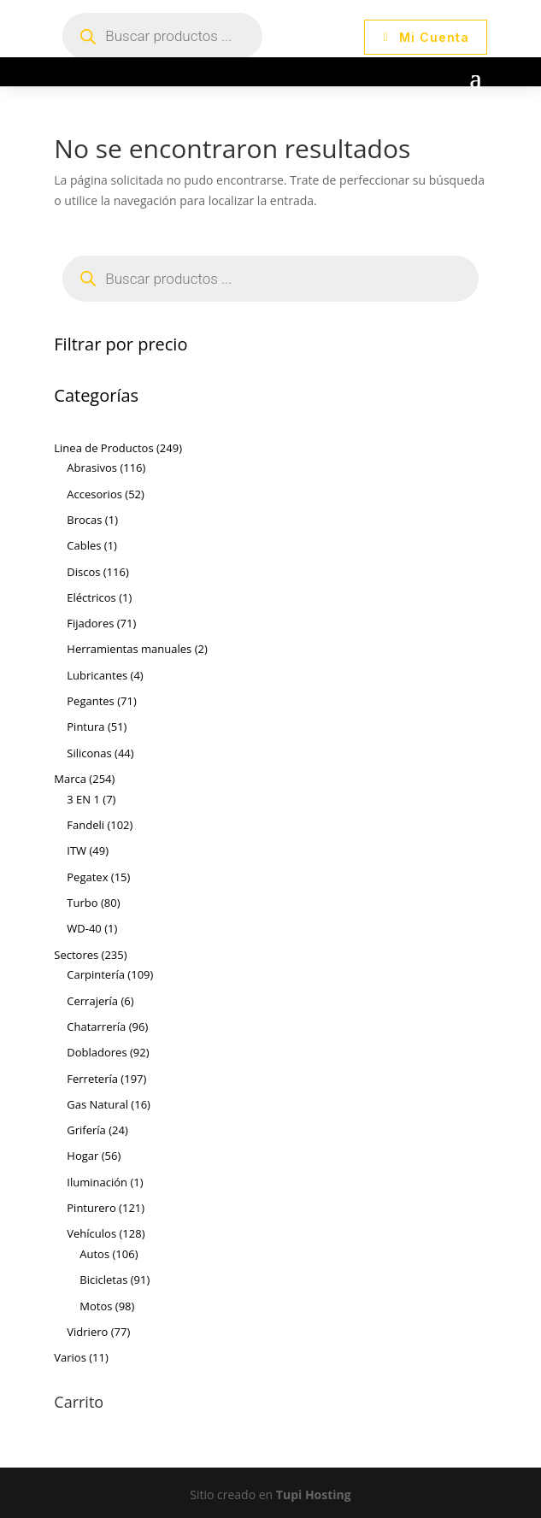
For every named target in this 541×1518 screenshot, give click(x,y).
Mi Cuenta (434, 37)
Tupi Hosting (313, 1494)
